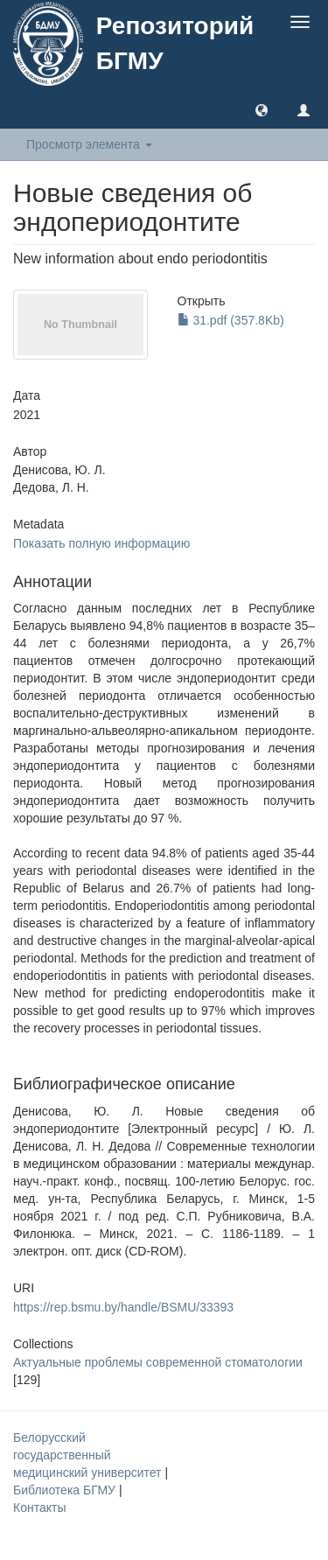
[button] (261, 109)
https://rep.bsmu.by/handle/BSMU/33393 (123, 1307)
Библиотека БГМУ (66, 1490)
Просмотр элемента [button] (89, 144)
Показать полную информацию (101, 543)
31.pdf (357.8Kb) (231, 320)
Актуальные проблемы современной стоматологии (158, 1362)
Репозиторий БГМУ (175, 43)
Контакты (39, 1508)
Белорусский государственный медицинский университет (88, 1455)
